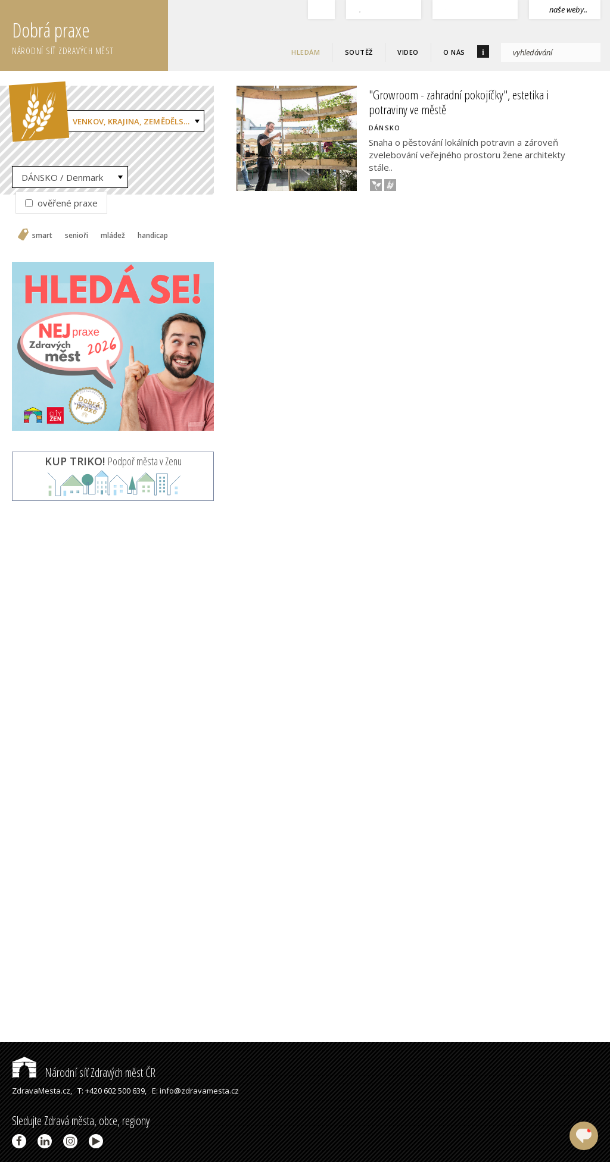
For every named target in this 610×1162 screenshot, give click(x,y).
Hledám (305, 52)
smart (42, 235)
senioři (76, 235)
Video (408, 52)
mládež (113, 235)
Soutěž (359, 52)
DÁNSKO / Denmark (62, 177)
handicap (153, 235)
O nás (454, 52)
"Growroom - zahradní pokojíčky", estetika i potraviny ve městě (459, 102)
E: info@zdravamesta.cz (195, 1090)
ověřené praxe (61, 203)
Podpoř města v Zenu (113, 461)
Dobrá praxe (90, 36)
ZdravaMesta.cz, (42, 1090)
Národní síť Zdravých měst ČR (83, 1072)
